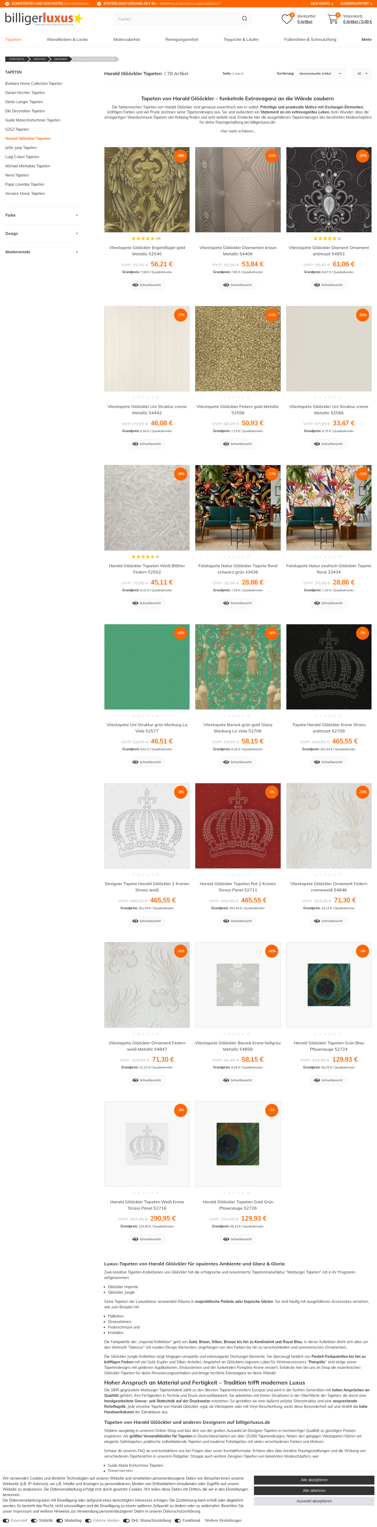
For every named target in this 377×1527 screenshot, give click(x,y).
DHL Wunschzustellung (151, 1520)
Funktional (191, 1520)
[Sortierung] (320, 73)
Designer (60, 59)
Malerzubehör (126, 39)
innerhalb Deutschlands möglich (162, 3)
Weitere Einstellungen (223, 1520)
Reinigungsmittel (181, 39)
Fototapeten (236, 1441)
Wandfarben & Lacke (67, 39)
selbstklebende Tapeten (182, 1441)
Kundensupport (355, 3)
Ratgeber (181, 1456)
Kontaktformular (237, 1450)
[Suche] (244, 19)
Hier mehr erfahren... (238, 131)
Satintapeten (131, 1441)
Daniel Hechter (120, 1471)
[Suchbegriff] (175, 19)
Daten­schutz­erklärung (181, 1511)
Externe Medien (106, 1520)
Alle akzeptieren (314, 1480)
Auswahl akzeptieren (314, 1501)
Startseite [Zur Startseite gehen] (16, 59)
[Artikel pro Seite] (362, 73)
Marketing (73, 1520)
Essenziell (19, 1520)
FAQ (141, 1450)
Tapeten (13, 39)
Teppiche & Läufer (241, 39)
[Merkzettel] (299, 19)
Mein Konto (320, 3)
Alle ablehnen (314, 1490)
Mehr (367, 39)
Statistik (46, 1520)
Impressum (22, 1511)
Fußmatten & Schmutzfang (310, 39)
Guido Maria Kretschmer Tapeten (135, 1465)
